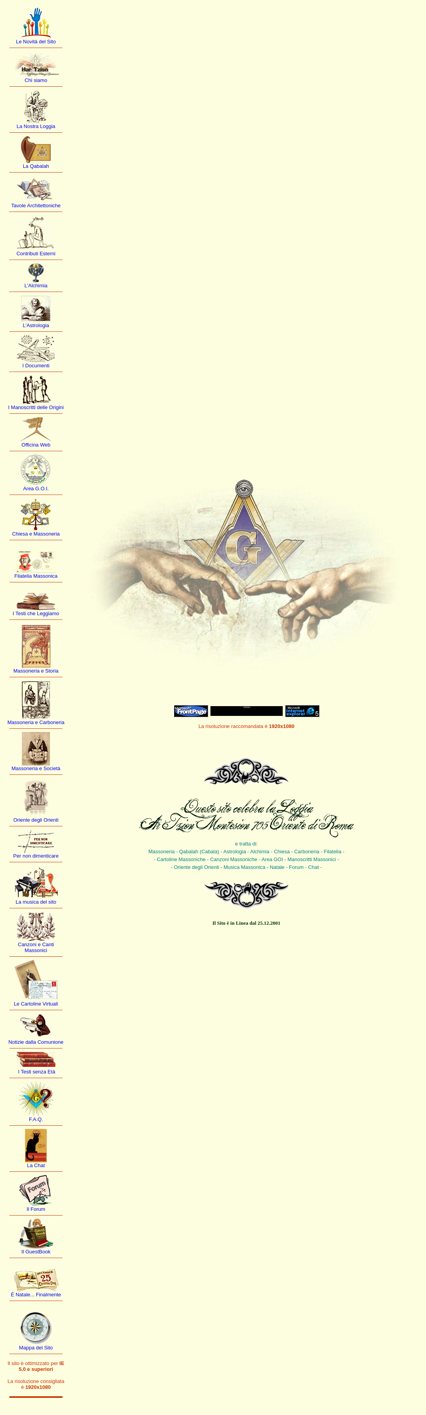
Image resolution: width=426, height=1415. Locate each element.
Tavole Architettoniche (36, 205)
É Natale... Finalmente (36, 1295)
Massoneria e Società (35, 768)
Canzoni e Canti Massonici (36, 947)
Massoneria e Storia (36, 671)
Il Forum (36, 1209)
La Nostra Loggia (35, 126)
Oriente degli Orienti (36, 820)
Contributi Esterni (35, 253)
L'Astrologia (36, 325)
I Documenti (35, 365)
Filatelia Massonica (36, 576)
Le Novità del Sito (36, 41)
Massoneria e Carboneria (35, 722)
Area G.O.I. (36, 488)
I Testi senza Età (36, 1072)
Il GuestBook (35, 1252)
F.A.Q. (36, 1119)
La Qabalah (36, 166)
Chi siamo (36, 80)
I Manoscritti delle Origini (36, 407)
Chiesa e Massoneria (36, 534)
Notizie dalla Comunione (36, 1042)
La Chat (36, 1165)
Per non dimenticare (36, 856)
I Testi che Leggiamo (36, 613)
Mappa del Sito (36, 1348)
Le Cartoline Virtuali (36, 1004)
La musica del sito (36, 902)
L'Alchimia (36, 285)
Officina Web (35, 445)
